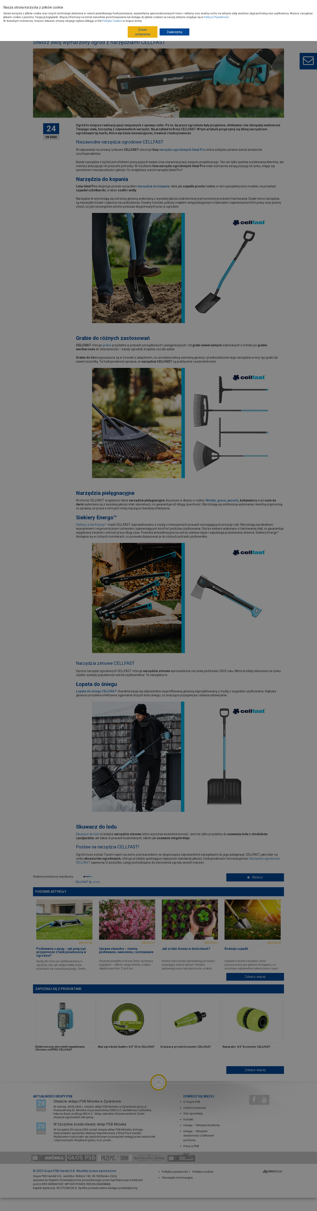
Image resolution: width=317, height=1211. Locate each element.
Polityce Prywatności (216, 17)
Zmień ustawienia (142, 32)
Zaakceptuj (174, 32)
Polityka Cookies (112, 20)
